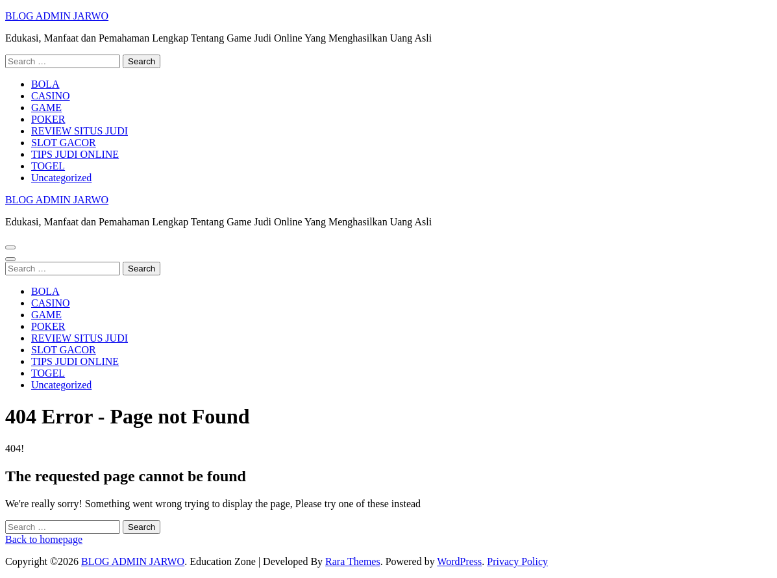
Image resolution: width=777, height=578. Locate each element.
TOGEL (48, 165)
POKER (48, 119)
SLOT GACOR (63, 142)
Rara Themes (352, 561)
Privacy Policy (517, 561)
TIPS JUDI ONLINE (75, 154)
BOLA (45, 84)
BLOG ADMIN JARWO (56, 15)
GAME (46, 107)
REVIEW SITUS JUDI (79, 130)
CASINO (50, 95)
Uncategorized (61, 177)
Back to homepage (43, 539)
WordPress (459, 561)
